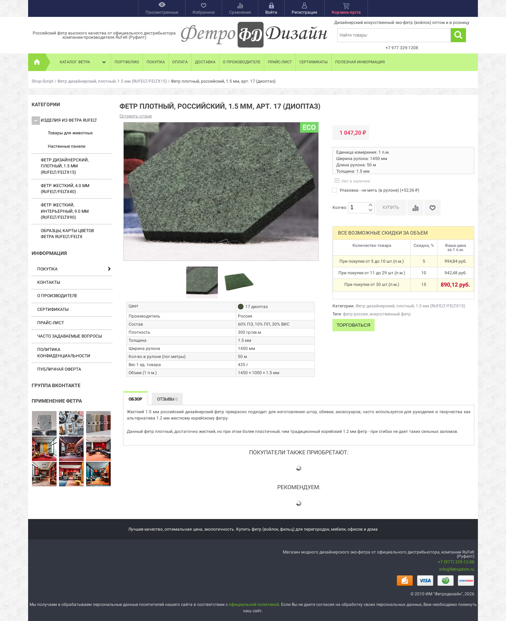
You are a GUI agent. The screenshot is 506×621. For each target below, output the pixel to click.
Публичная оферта (59, 369)
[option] (202, 282)
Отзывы (167, 399)
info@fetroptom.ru (456, 569)
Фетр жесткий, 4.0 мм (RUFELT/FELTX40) (65, 188)
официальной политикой (254, 604)
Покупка (156, 62)
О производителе (241, 62)
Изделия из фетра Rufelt (64, 120)
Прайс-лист (280, 62)
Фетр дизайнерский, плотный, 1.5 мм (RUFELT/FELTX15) (112, 81)
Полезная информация (360, 62)
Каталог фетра (84, 62)
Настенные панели (66, 146)
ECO (309, 127)
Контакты (48, 282)
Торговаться (353, 325)
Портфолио (127, 62)
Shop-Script (42, 81)
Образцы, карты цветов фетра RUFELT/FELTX (67, 233)
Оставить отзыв (135, 116)
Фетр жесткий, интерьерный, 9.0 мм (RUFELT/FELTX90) (65, 211)
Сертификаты (313, 62)
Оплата (180, 62)
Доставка (205, 62)
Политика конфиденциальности (63, 352)
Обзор (135, 399)
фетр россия (355, 314)
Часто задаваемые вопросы (69, 336)
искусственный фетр (390, 314)
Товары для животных (70, 132)
